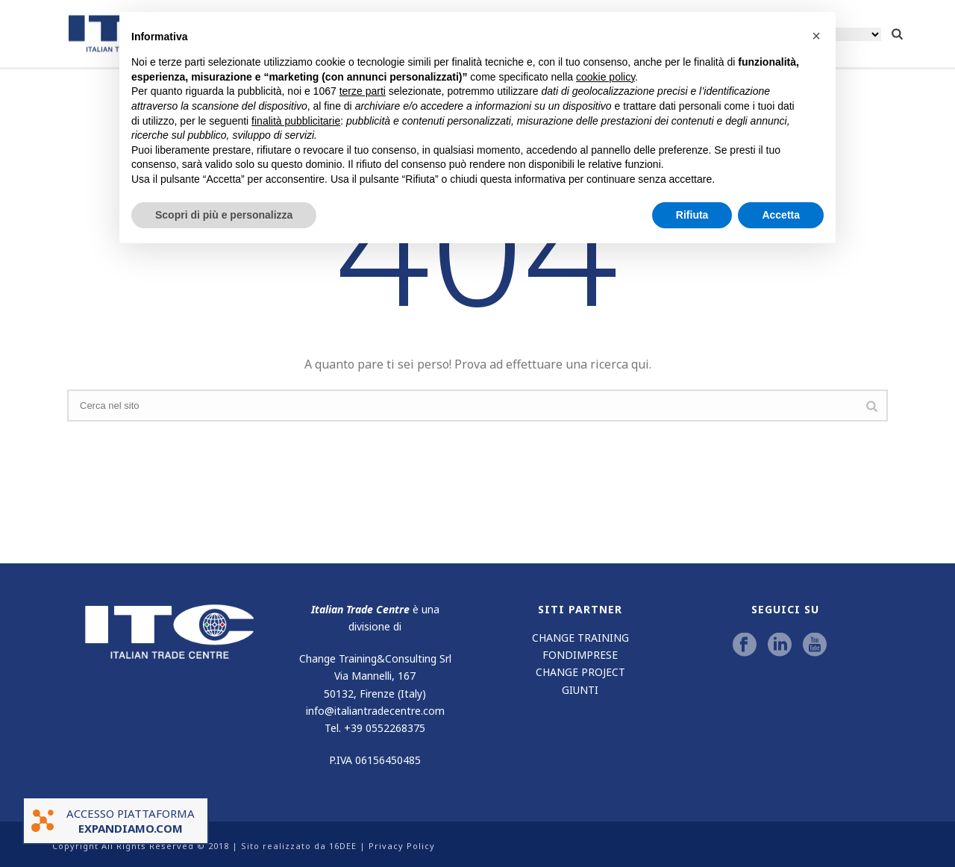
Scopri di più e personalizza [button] (223, 215)
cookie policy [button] (605, 77)
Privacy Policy (402, 845)
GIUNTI (580, 690)
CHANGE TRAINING (580, 637)
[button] (816, 36)
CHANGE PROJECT (580, 672)
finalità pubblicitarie (295, 121)
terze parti (362, 91)
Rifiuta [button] (692, 215)
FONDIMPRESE (580, 655)
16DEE (343, 845)
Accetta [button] (781, 215)
